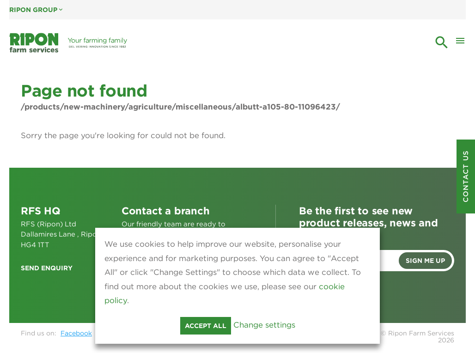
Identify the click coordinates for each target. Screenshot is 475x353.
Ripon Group (36, 10)
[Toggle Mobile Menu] (460, 43)
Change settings (264, 324)
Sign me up (425, 260)
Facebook (76, 333)
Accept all (205, 325)
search (441, 42)
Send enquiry (47, 268)
